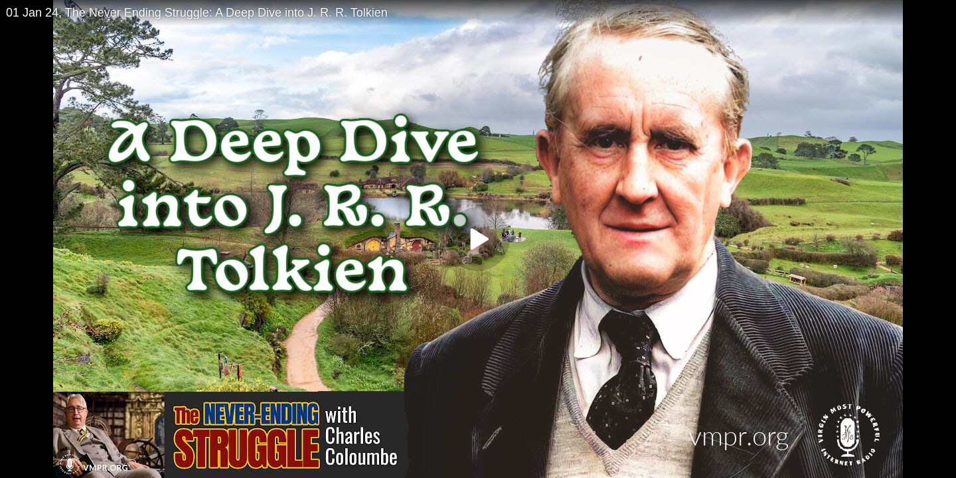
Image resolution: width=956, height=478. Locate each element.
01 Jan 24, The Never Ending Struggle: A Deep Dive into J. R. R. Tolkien (197, 12)
